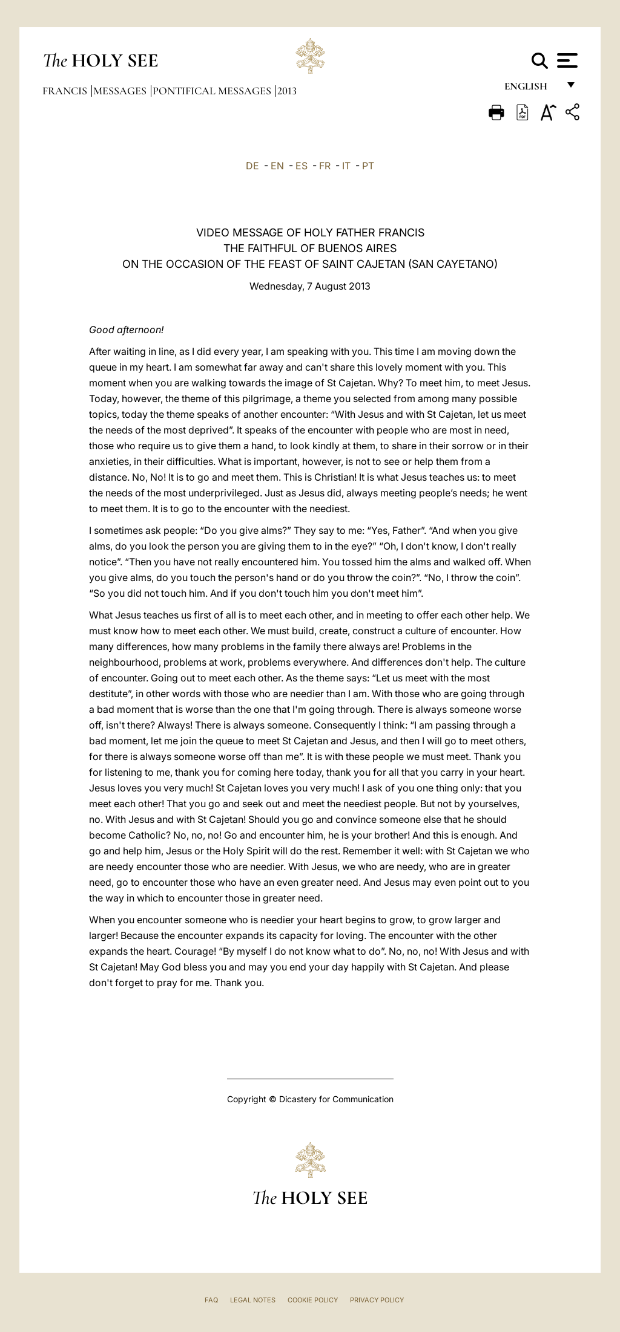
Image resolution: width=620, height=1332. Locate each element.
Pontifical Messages (213, 90)
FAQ (211, 1300)
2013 (287, 90)
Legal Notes (252, 1300)
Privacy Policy (377, 1300)
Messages (121, 90)
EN (277, 166)
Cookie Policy (313, 1300)
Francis (66, 90)
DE (252, 166)
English (531, 89)
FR (325, 166)
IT (346, 166)
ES (301, 166)
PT (368, 166)
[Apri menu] (566, 60)
